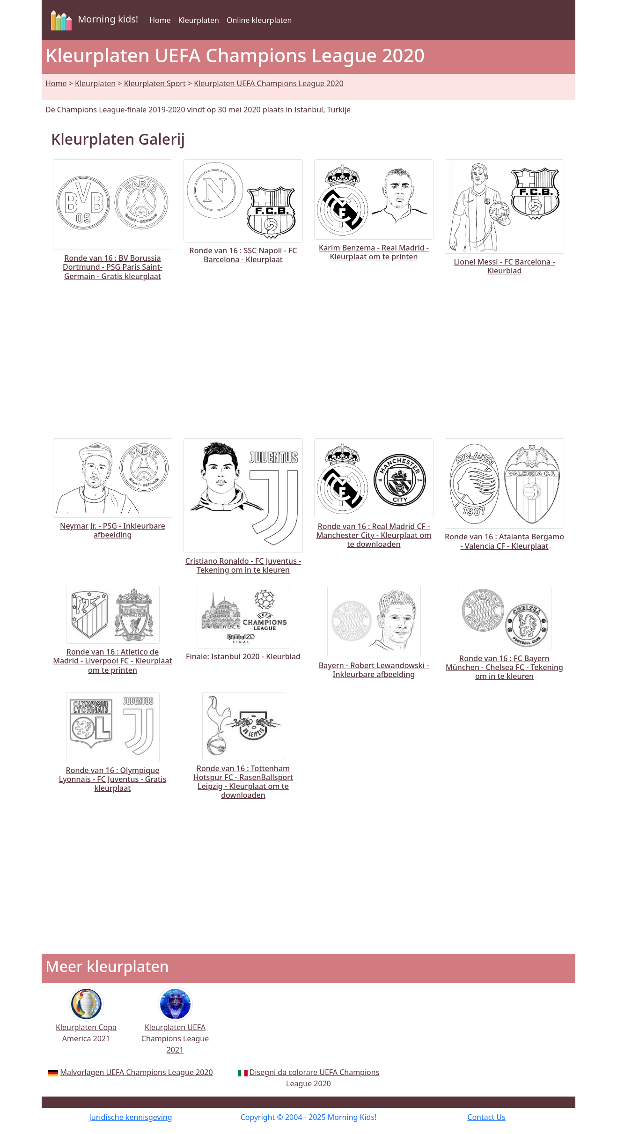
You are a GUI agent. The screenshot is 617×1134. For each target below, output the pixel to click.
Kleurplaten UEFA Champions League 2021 (175, 1026)
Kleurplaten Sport (155, 83)
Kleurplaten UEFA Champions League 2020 (269, 83)
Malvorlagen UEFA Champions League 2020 (136, 1072)
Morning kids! (92, 20)
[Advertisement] (308, 357)
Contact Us (486, 1117)
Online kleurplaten (259, 20)
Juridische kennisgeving (130, 1117)
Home (160, 20)
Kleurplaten (198, 20)
